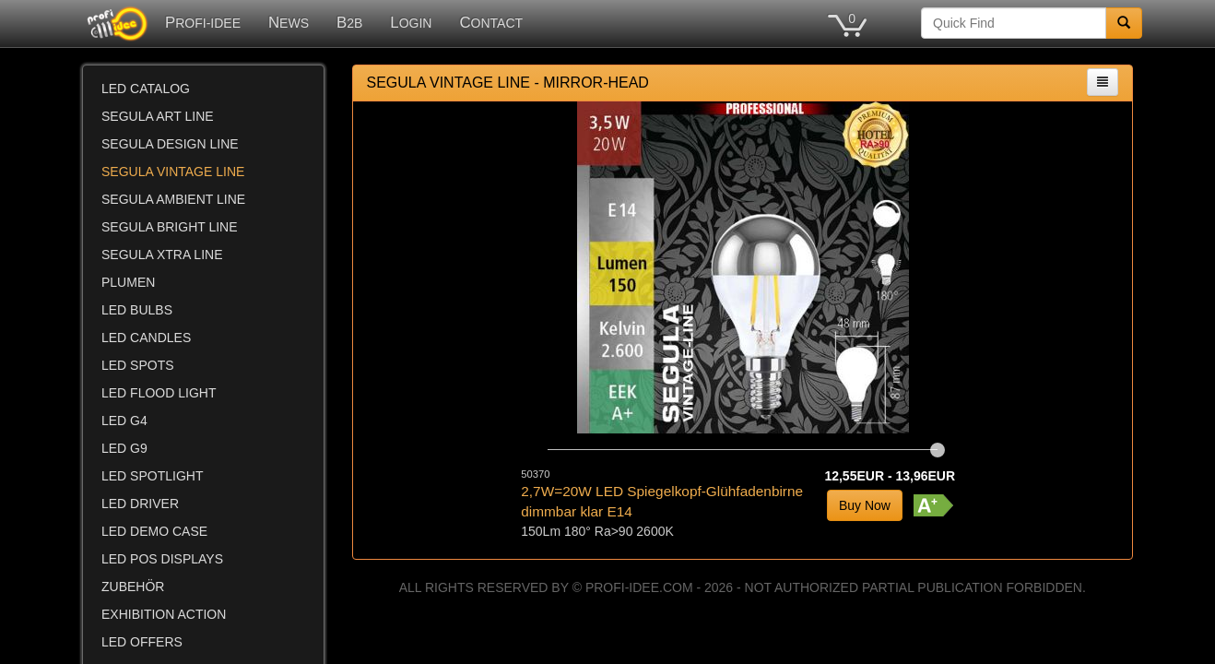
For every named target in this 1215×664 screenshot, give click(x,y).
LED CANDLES (146, 337)
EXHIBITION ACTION (163, 614)
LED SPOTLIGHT (152, 475)
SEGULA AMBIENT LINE (173, 199)
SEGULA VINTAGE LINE (172, 171)
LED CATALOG (145, 88)
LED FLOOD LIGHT (158, 392)
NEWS (288, 22)
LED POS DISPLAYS (162, 558)
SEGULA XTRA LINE (162, 254)
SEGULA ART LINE (157, 116)
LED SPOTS (137, 365)
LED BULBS (136, 309)
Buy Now (865, 505)
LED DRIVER (140, 503)
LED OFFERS (142, 641)
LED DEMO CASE (154, 531)
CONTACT (491, 22)
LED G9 (124, 448)
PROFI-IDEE (203, 22)
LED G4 (124, 420)
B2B (349, 22)
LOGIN (410, 22)
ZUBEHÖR (132, 586)
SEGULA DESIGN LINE (170, 143)
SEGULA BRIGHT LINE (169, 226)
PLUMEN (128, 282)
